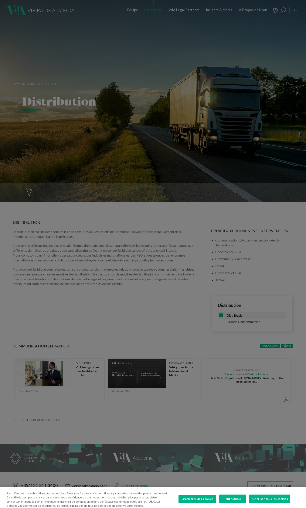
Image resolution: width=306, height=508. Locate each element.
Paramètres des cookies (197, 501)
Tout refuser (232, 501)
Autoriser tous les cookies (270, 501)
